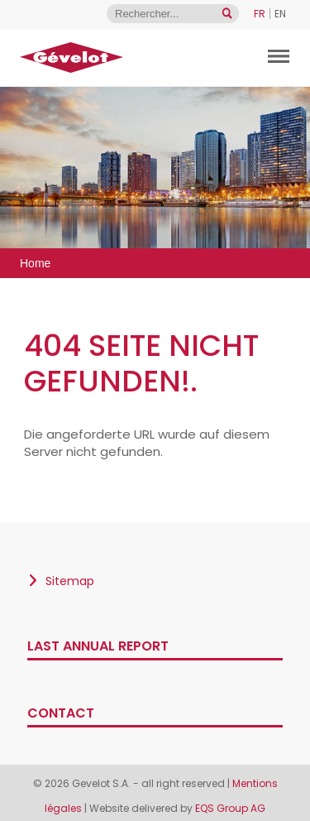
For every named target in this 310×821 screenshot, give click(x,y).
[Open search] (227, 13)
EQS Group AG (230, 808)
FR (259, 14)
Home (35, 263)
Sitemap (69, 581)
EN (280, 14)
